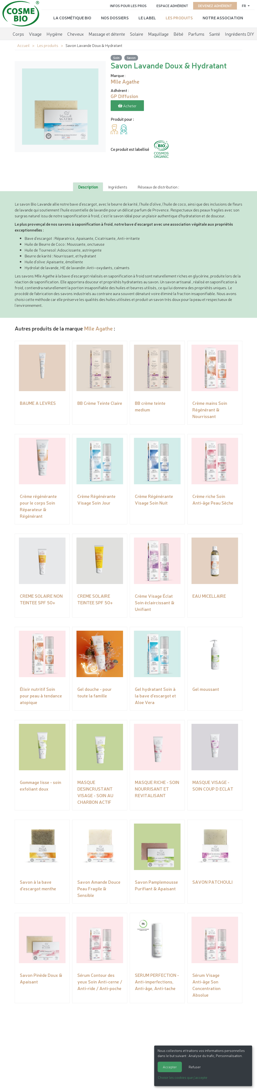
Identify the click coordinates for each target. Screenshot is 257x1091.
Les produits (179, 17)
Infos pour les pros (128, 5)
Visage (35, 33)
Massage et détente (107, 33)
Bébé (178, 33)
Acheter (127, 105)
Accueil (23, 45)
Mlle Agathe (98, 327)
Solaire (136, 33)
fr (244, 5)
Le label (147, 17)
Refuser (195, 1067)
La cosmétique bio (72, 17)
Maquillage (158, 33)
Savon (131, 57)
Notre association (223, 17)
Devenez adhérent (215, 5)
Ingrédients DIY (239, 33)
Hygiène (54, 33)
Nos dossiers (115, 17)
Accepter (170, 1067)
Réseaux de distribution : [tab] (158, 186)
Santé (214, 33)
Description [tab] (88, 186)
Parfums (196, 33)
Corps (18, 33)
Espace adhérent (172, 5)
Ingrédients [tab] (117, 186)
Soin (116, 57)
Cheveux (75, 33)
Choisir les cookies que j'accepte (182, 1077)
